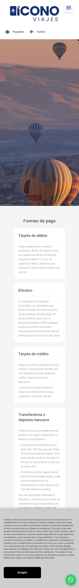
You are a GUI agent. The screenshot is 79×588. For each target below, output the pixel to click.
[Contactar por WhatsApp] (71, 579)
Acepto (22, 572)
